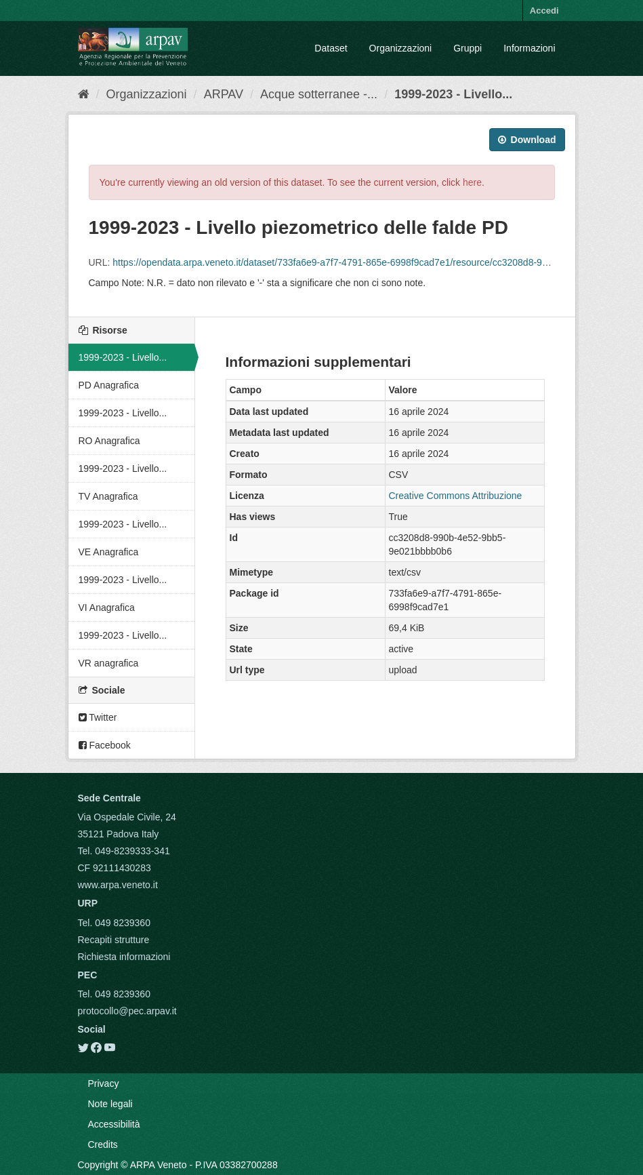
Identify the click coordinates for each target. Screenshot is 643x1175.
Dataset (330, 48)
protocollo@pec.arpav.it (127, 1010)
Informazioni (529, 48)
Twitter (98, 717)
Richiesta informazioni (124, 956)
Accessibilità (114, 1124)
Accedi (544, 10)
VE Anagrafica (109, 551)
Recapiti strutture (114, 939)
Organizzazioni (400, 48)
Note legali (110, 1103)
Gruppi (467, 48)
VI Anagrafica (107, 607)
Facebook (105, 745)
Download (527, 139)
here (472, 182)
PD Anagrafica (109, 385)
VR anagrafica (109, 663)
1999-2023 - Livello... (453, 94)
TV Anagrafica (108, 496)
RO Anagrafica (109, 440)
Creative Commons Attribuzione (455, 495)
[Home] (83, 94)
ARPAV (223, 94)
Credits (103, 1144)
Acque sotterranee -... (318, 94)
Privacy (103, 1083)
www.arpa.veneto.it (118, 884)
